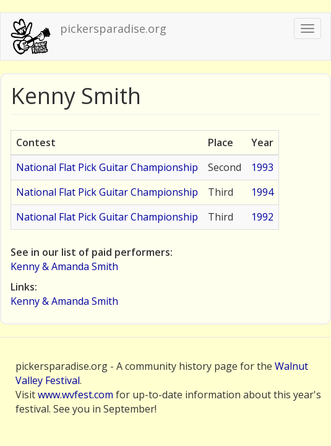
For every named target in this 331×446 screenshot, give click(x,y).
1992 (262, 217)
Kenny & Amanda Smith (64, 266)
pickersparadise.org (113, 28)
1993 (262, 167)
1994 (262, 192)
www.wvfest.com (75, 394)
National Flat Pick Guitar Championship (107, 167)
